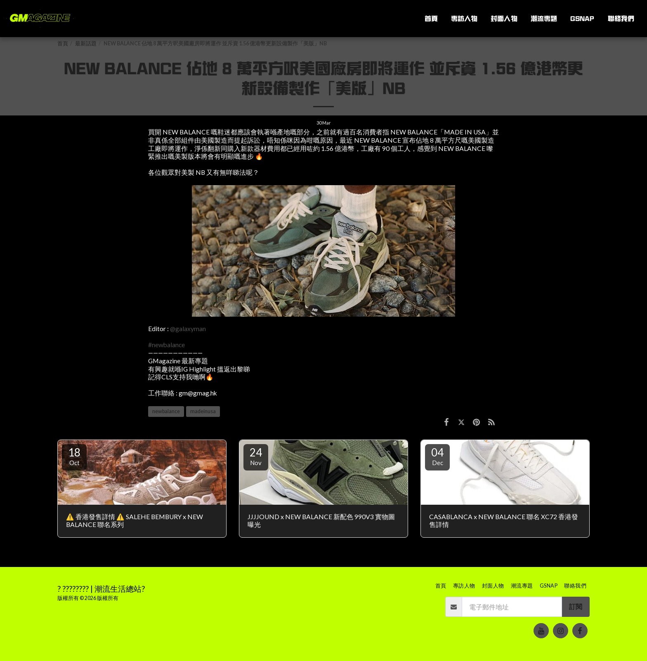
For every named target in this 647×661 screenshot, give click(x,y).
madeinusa (203, 411)
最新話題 (86, 43)
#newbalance (166, 344)
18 (74, 456)
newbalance (166, 411)
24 (255, 456)
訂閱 (575, 606)
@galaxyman (188, 328)
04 (437, 456)
